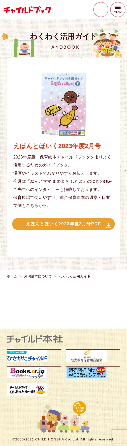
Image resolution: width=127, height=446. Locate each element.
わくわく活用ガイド (75, 276)
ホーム (12, 276)
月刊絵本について (38, 276)
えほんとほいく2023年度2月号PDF (63, 223)
